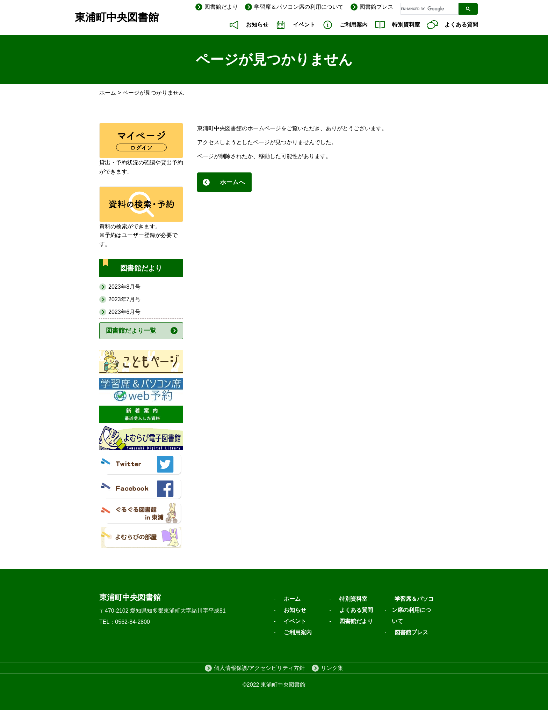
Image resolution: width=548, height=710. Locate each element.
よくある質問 (461, 25)
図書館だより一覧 (131, 330)
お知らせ (257, 25)
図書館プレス (376, 7)
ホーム (107, 93)
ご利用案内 (354, 25)
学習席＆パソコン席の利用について (299, 7)
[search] (429, 9)
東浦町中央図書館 (117, 17)
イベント (304, 25)
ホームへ (232, 182)
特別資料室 (406, 25)
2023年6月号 (124, 312)
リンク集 (332, 668)
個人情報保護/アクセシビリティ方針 (259, 668)
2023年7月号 (124, 299)
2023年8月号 (124, 287)
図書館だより (221, 7)
